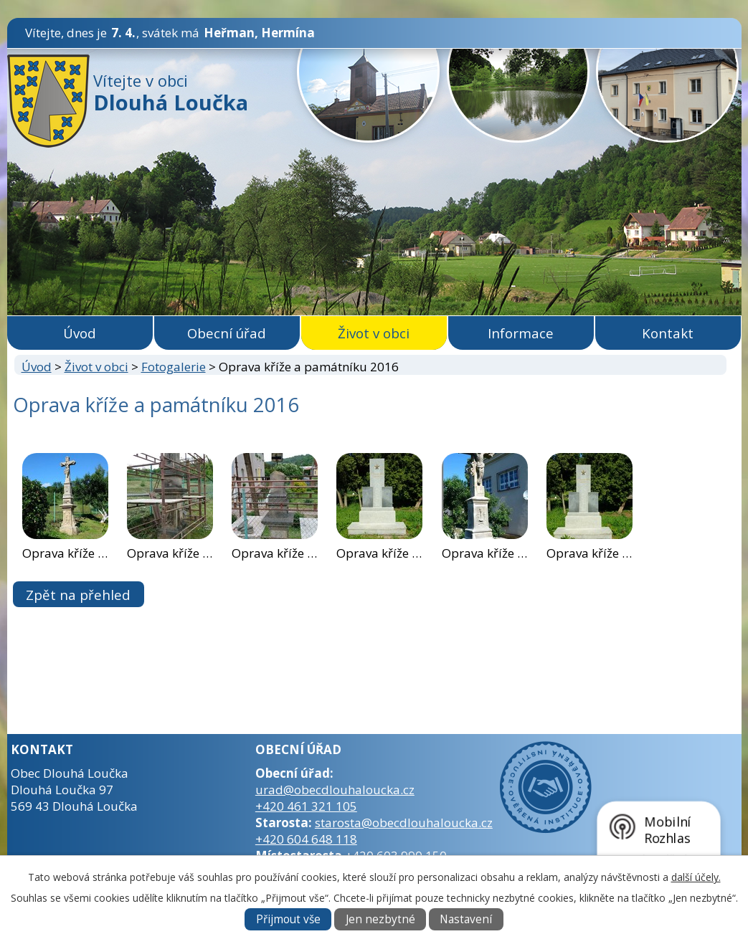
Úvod (79, 333)
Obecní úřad (226, 333)
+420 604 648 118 (306, 839)
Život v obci (373, 333)
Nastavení (466, 919)
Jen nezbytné (380, 919)
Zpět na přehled (78, 595)
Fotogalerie (173, 366)
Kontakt (667, 333)
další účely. (696, 877)
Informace (521, 333)
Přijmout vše (288, 919)
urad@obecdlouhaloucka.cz (335, 789)
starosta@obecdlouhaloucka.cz (404, 822)
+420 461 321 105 (306, 806)
